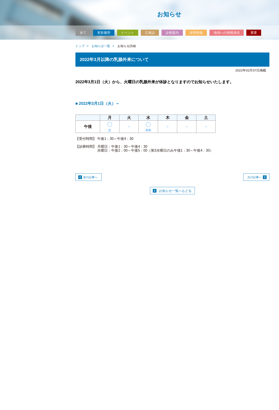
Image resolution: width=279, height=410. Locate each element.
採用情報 (196, 32)
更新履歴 (103, 32)
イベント (127, 32)
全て (83, 32)
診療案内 (172, 32)
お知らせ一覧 (101, 46)
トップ (80, 46)
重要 (253, 32)
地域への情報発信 (227, 32)
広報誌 (150, 32)
